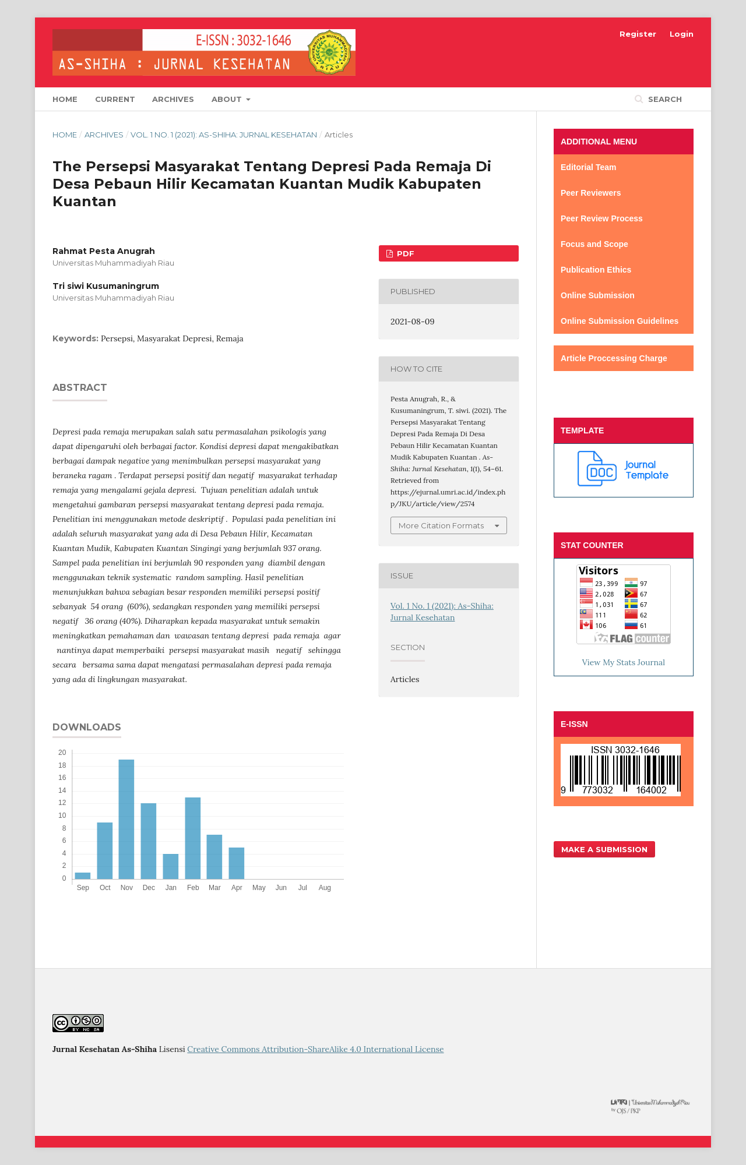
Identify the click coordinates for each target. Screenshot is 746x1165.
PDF (404, 253)
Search (664, 99)
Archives (173, 99)
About (228, 99)
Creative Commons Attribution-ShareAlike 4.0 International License (315, 1049)
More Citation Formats (441, 525)
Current (115, 99)
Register (638, 33)
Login (682, 33)
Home (65, 99)
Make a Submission (604, 849)
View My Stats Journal (623, 662)
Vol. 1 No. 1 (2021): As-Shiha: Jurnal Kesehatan (224, 134)
